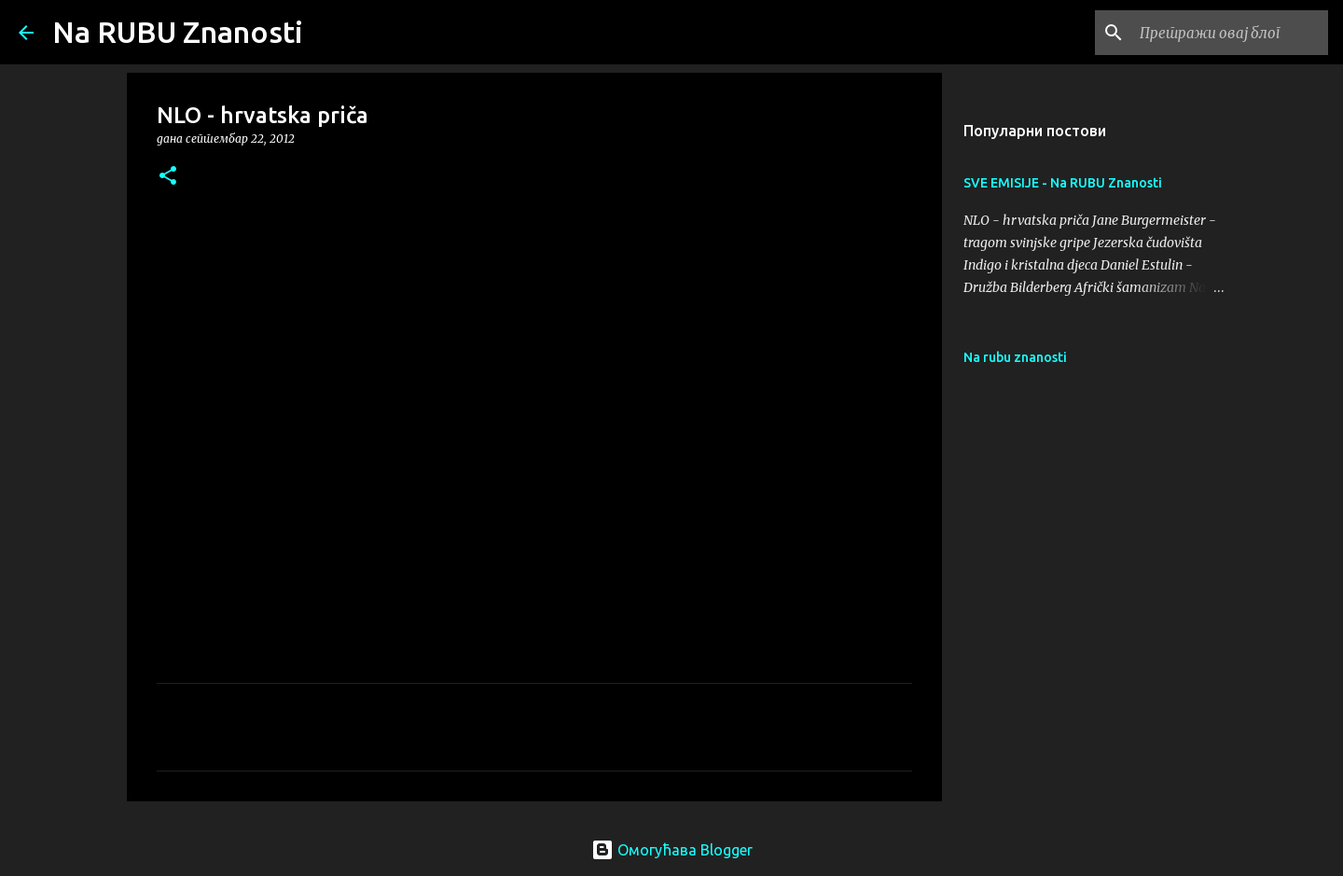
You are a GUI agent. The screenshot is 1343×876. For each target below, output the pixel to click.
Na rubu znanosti (1015, 357)
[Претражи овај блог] (1230, 32)
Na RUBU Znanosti (177, 32)
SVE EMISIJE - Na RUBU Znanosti (1062, 182)
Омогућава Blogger (672, 849)
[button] (168, 176)
